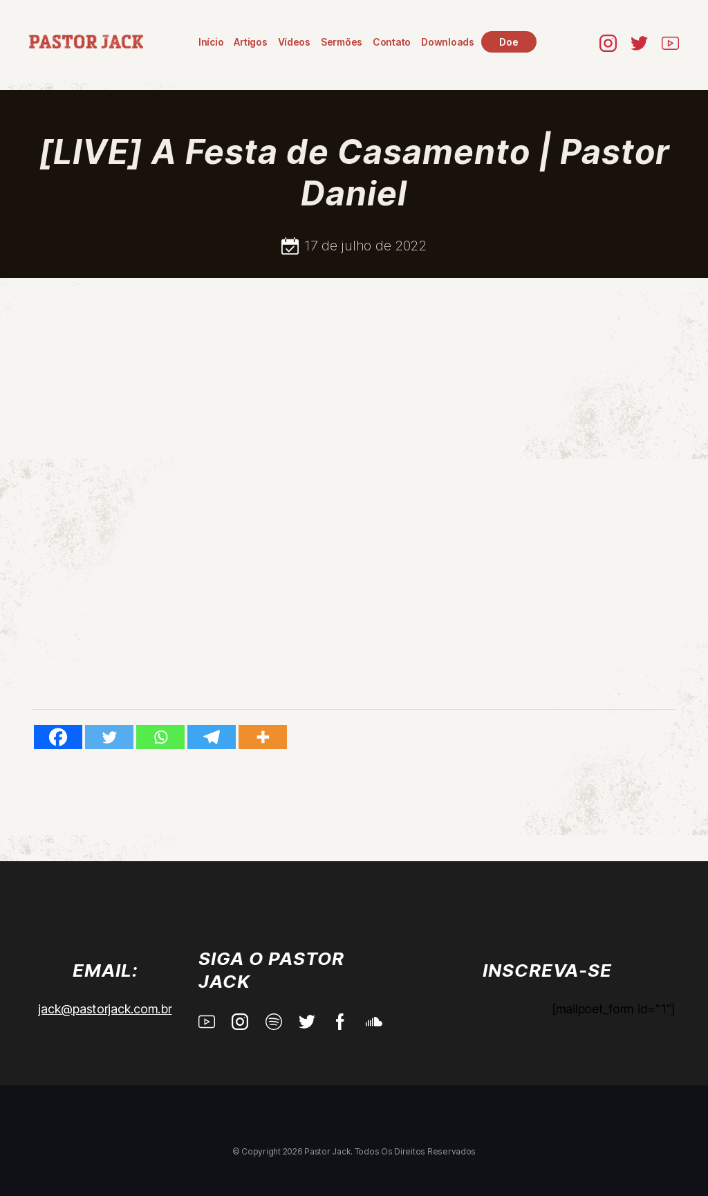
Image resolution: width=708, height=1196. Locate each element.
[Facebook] (58, 737)
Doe (508, 42)
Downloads (447, 42)
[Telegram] (211, 737)
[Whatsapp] (160, 737)
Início (210, 42)
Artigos (250, 42)
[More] (263, 737)
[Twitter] (109, 737)
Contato (392, 42)
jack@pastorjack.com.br (104, 1009)
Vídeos (294, 42)
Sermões (341, 42)
